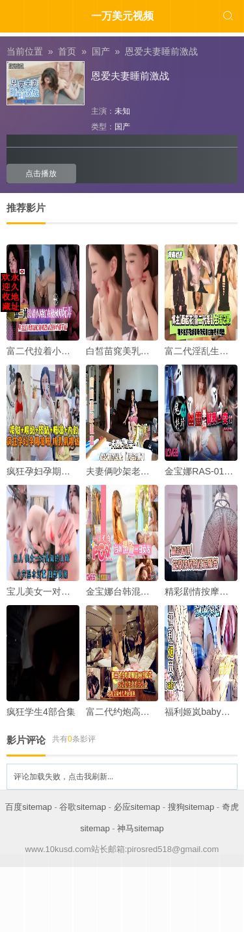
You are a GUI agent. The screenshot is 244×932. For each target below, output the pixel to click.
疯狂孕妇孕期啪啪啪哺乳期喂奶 (70, 471)
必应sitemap (137, 807)
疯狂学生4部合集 (41, 711)
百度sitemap (28, 807)
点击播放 (41, 173)
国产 (122, 126)
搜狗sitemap (191, 807)
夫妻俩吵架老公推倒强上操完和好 (154, 471)
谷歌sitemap (82, 807)
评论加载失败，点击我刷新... (63, 776)
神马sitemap (140, 828)
